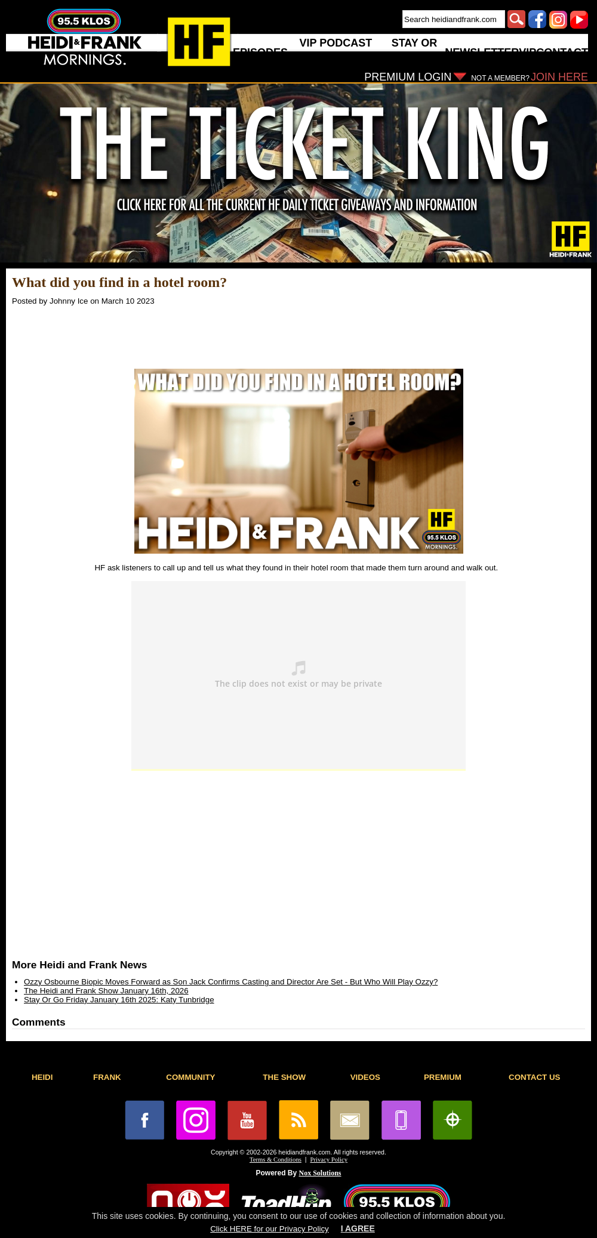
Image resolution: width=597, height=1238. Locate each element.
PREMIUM (442, 1077)
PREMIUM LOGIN (407, 77)
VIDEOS (365, 1077)
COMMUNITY (190, 1077)
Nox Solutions (320, 1173)
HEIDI (42, 1077)
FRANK (107, 1077)
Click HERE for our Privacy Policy (269, 1228)
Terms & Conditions (275, 1159)
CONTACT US (534, 1077)
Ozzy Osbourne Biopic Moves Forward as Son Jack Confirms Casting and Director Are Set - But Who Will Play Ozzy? (231, 981)
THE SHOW (284, 1077)
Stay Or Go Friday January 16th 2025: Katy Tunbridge (119, 999)
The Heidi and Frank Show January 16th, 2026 (106, 990)
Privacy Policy (328, 1159)
